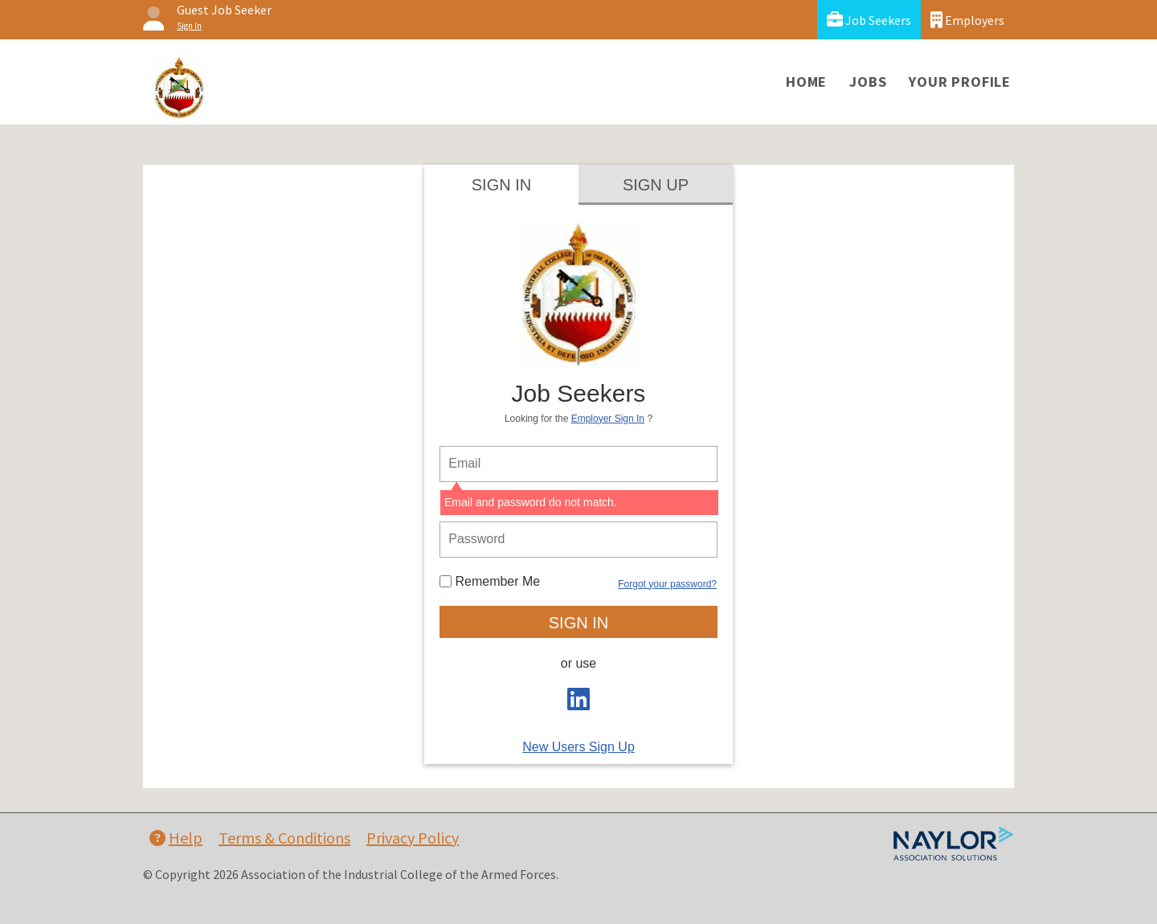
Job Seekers (869, 20)
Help (175, 838)
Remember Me (489, 581)
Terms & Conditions (284, 838)
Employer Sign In (607, 418)
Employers (967, 20)
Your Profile (960, 81)
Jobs (867, 81)
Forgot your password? (667, 584)
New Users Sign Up (578, 747)
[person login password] (578, 539)
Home (806, 81)
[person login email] (578, 464)
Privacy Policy (412, 838)
